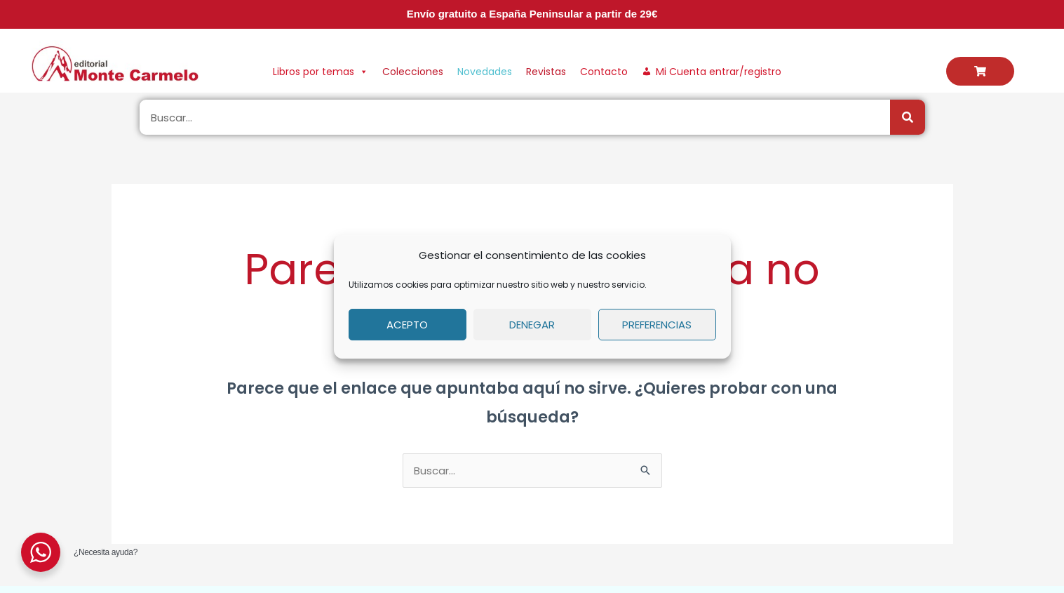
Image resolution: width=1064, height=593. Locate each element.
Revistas (546, 72)
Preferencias (657, 324)
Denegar (532, 324)
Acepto (407, 324)
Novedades (484, 72)
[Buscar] (907, 117)
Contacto (604, 72)
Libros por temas (320, 72)
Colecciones (412, 72)
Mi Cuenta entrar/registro (718, 72)
